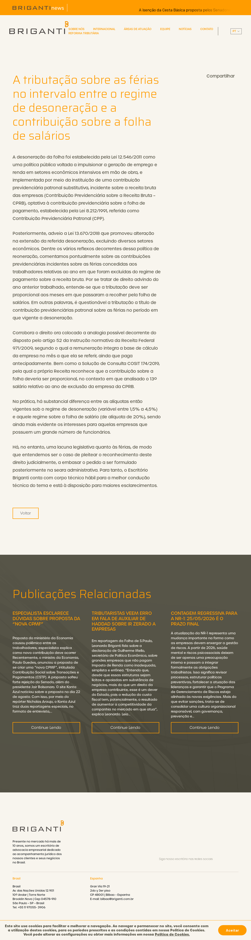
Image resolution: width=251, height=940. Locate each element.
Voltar (25, 513)
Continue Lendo (46, 750)
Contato (206, 29)
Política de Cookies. (172, 934)
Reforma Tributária (83, 33)
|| (236, 31)
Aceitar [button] (232, 930)
